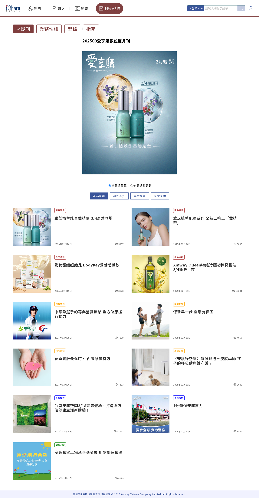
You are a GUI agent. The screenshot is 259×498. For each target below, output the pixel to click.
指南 (91, 28)
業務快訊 (49, 28)
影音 (84, 8)
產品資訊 (99, 196)
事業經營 (140, 196)
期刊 (25, 28)
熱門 (37, 8)
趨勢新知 (119, 196)
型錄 (72, 28)
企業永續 (160, 196)
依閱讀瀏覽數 (141, 185)
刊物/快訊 (112, 8)
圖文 (61, 8)
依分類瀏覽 (118, 185)
